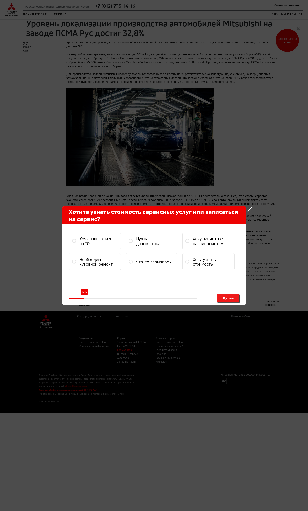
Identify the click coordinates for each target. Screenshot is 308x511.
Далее (228, 298)
